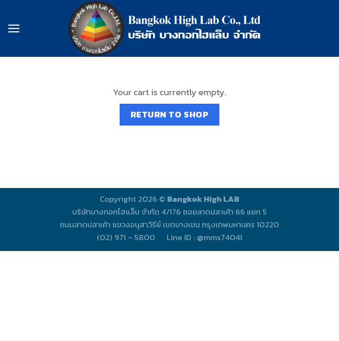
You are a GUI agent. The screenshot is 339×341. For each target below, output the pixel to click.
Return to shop (170, 114)
